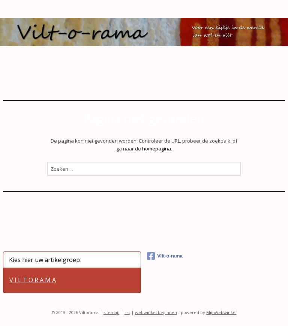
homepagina (156, 148)
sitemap (112, 312)
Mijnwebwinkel (221, 312)
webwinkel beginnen (156, 312)
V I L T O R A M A (32, 280)
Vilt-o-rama (165, 256)
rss (127, 312)
